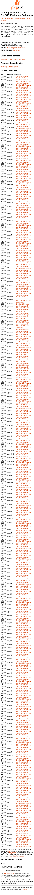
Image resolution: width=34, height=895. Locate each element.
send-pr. (25, 892)
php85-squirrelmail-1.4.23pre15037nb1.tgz (23, 281)
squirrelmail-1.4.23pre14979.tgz (22, 306)
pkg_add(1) (12, 856)
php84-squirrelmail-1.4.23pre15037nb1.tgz (23, 94)
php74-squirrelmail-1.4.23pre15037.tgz (22, 313)
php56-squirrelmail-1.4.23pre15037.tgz (22, 310)
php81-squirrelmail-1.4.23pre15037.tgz (22, 317)
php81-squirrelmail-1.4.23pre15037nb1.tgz (23, 84)
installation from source (16, 859)
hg (16, 54)
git (19, 54)
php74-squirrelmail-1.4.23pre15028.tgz (22, 360)
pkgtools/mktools (6, 63)
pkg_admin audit (9, 877)
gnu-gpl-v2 (10, 52)
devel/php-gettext (6, 70)
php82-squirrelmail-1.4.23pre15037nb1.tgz (23, 87)
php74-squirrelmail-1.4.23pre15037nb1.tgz (23, 80)
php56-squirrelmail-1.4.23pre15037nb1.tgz (23, 134)
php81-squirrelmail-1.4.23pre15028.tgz (22, 364)
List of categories (19, 18)
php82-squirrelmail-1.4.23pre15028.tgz (22, 367)
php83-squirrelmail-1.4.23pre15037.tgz (22, 324)
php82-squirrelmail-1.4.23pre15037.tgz (22, 321)
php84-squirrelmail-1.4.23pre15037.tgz (22, 328)
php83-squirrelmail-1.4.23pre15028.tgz (22, 371)
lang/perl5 (15, 70)
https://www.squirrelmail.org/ (16, 51)
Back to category (7, 18)
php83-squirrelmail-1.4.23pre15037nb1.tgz (23, 91)
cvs (14, 54)
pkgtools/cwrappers (18, 63)
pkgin (9, 854)
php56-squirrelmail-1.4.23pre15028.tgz (22, 357)
